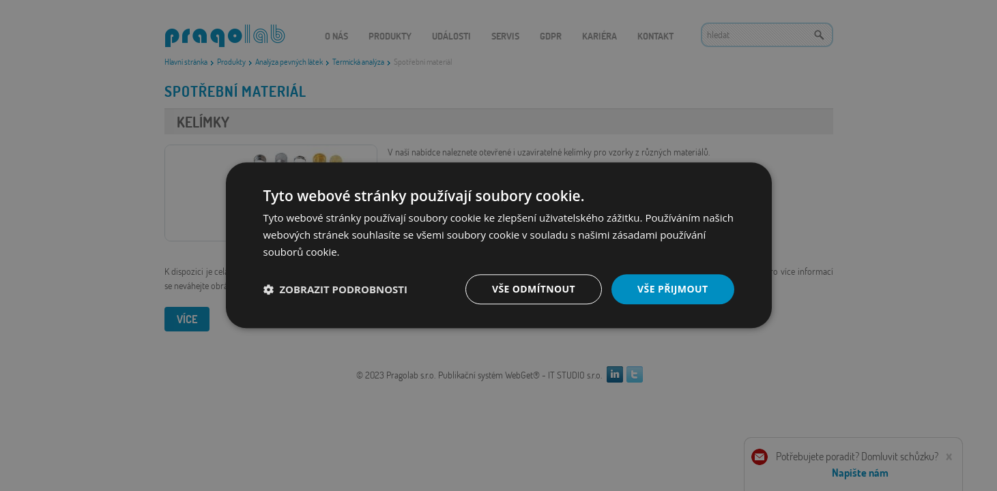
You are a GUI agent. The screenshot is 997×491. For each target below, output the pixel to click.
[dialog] (498, 245)
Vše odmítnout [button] (533, 288)
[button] (335, 289)
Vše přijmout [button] (672, 288)
